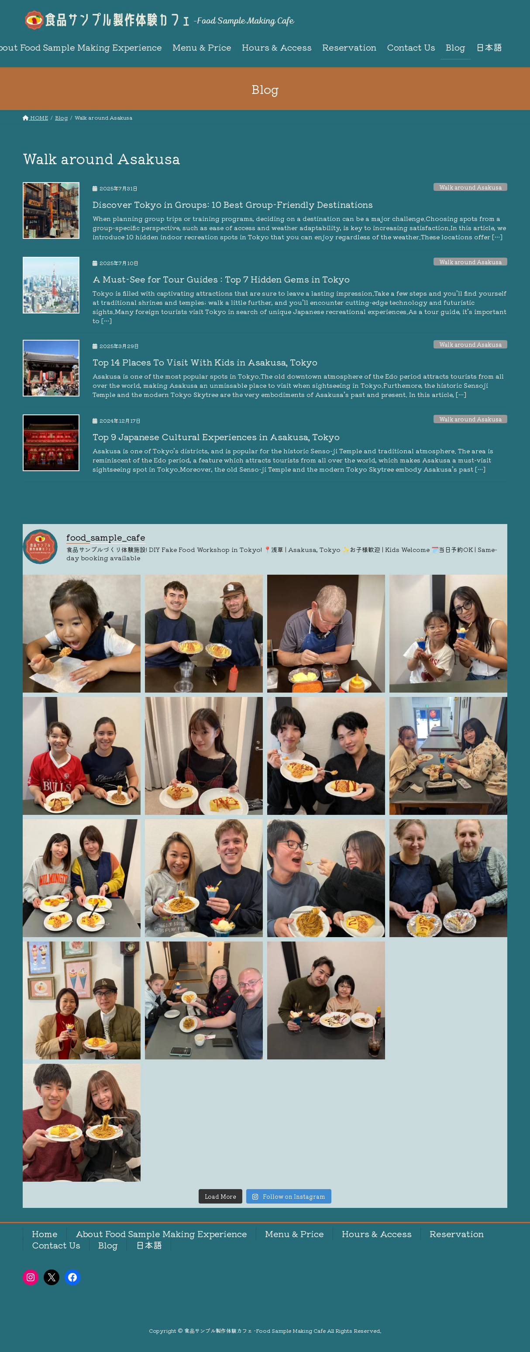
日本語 (149, 1244)
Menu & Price (294, 1233)
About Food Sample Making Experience (161, 1233)
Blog (108, 1244)
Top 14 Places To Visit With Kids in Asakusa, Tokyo (205, 361)
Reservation (457, 1233)
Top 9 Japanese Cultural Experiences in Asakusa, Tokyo (216, 436)
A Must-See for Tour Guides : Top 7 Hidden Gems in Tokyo (221, 278)
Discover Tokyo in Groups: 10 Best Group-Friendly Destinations (233, 204)
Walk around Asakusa (470, 187)
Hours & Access (377, 1233)
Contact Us (56, 1244)
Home (45, 1233)
